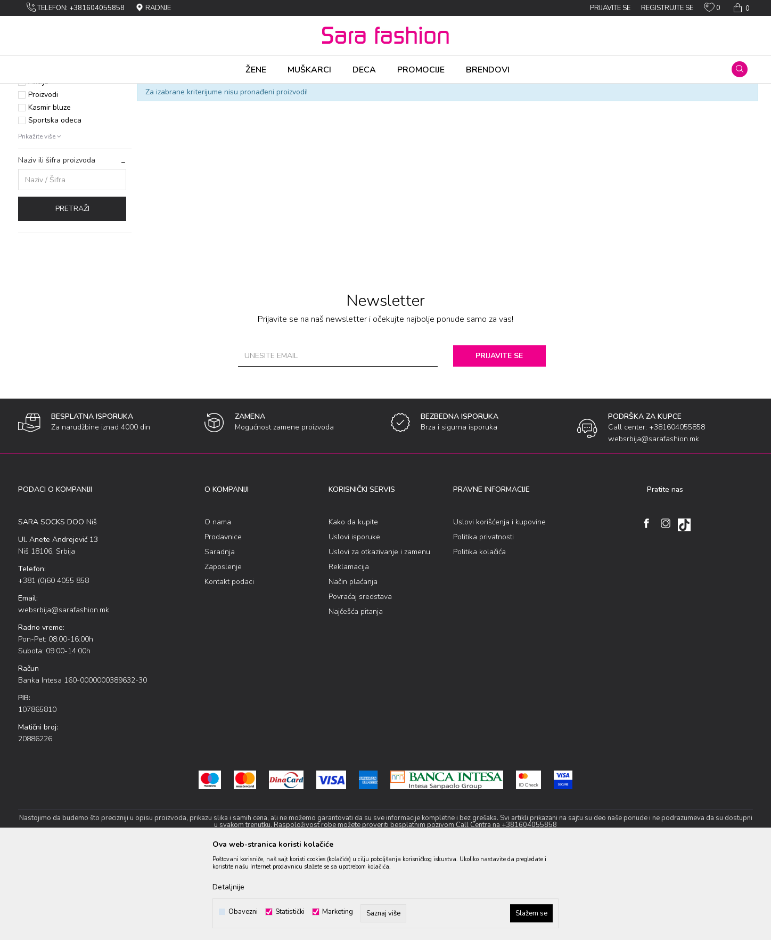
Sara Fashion (38, 90)
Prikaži (640, 108)
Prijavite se (502, 439)
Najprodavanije (53, 153)
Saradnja (219, 635)
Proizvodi (78, 90)
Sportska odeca (54, 204)
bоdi (154, 90)
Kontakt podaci (229, 665)
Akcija (38, 165)
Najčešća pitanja (356, 695)
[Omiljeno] (712, 9)
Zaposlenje (223, 650)
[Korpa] (740, 8)
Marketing (337, 912)
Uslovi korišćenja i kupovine (499, 606)
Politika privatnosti (483, 620)
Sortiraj (486, 108)
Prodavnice (223, 620)
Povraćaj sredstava (360, 680)
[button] (740, 69)
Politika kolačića (479, 635)
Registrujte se (667, 8)
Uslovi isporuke (354, 620)
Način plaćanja (353, 665)
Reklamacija (349, 650)
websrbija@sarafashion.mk (63, 693)
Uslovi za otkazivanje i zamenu (379, 635)
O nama (217, 606)
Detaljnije (228, 887)
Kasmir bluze (49, 191)
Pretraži (72, 292)
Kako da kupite (353, 606)
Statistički (290, 912)
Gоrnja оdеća (120, 90)
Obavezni (243, 912)
